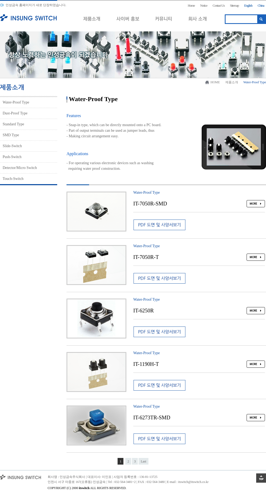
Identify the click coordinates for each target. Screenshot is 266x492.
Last (143, 461)
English (248, 5)
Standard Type (13, 124)
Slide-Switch (12, 146)
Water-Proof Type (16, 102)
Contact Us (219, 5)
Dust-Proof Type (15, 113)
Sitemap (234, 5)
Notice (203, 5)
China (260, 5)
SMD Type (11, 135)
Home (191, 5)
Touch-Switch (13, 179)
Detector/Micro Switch (20, 168)
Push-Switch (12, 157)
